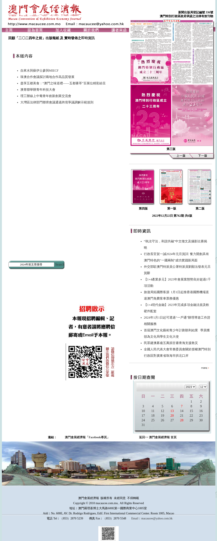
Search (59, 264)
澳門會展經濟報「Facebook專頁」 (87, 437)
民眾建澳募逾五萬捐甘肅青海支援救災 (172, 343)
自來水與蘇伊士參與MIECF (39, 70)
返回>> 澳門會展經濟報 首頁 (158, 437)
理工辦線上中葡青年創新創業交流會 (45, 96)
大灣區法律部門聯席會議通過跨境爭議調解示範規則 (56, 102)
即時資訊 (88, 38)
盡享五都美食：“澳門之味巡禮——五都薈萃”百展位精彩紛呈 (63, 83)
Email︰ (136, 518)
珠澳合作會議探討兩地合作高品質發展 (47, 77)
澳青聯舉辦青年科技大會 (37, 89)
